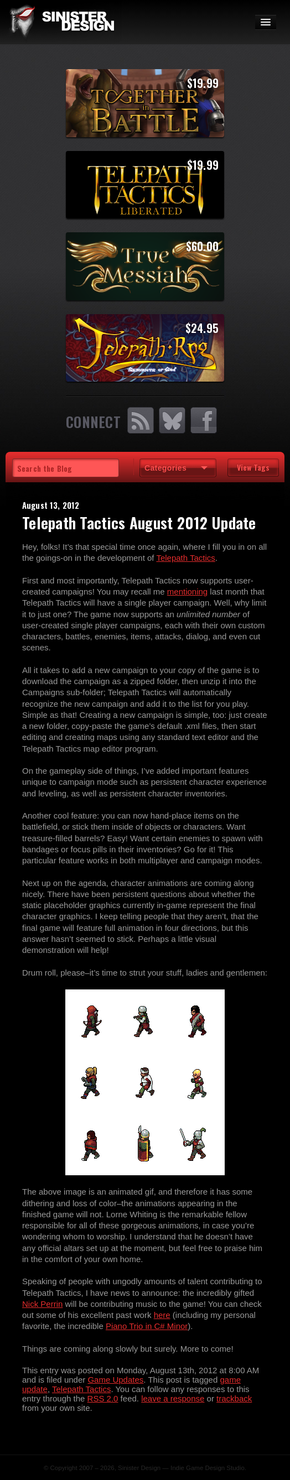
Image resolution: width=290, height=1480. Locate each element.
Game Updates (115, 1379)
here (162, 1315)
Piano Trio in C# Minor (147, 1326)
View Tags (253, 467)
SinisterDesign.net (61, 22)
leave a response (172, 1398)
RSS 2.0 (102, 1398)
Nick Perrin (42, 1304)
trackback (234, 1398)
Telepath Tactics (185, 557)
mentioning (187, 591)
